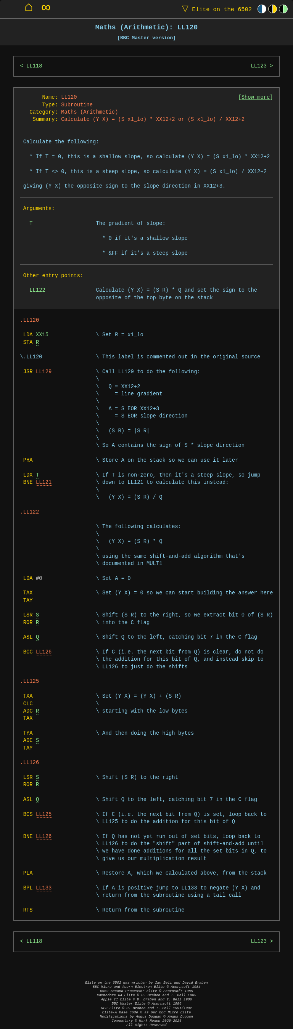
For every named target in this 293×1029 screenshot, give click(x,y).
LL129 (44, 372)
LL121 (44, 482)
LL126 (44, 652)
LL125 (44, 814)
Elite (215, 9)
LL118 (34, 66)
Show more (255, 97)
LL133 (44, 888)
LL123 (258, 66)
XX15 (42, 335)
